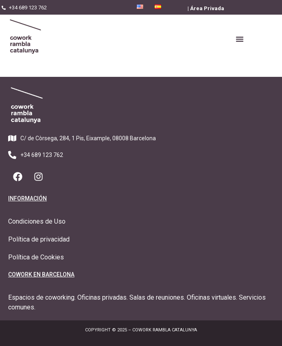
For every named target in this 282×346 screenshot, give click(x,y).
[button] (240, 39)
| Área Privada (206, 8)
